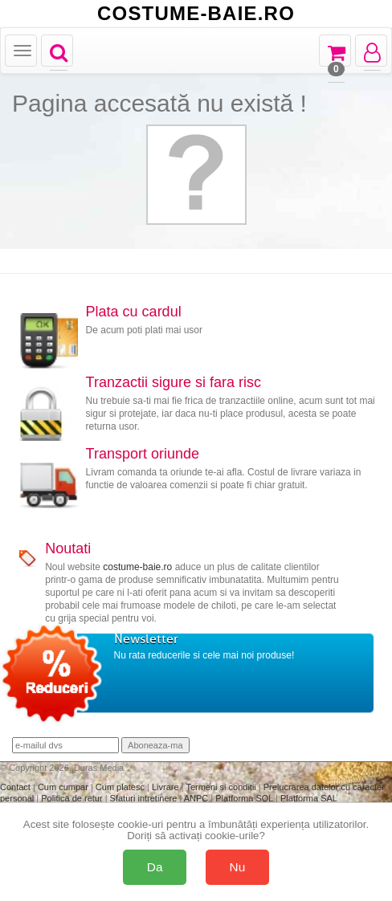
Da (155, 867)
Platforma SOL (244, 798)
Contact (16, 787)
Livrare (167, 787)
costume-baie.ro (137, 567)
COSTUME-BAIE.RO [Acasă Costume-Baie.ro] (196, 13)
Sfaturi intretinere (145, 798)
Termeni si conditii (222, 787)
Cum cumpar (64, 787)
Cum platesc (121, 787)
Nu (238, 867)
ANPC (196, 798)
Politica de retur (72, 798)
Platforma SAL (308, 798)
